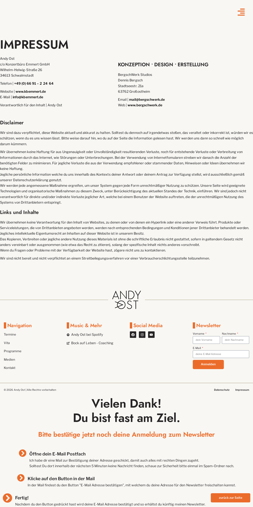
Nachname (229, 333)
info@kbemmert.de (28, 97)
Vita (7, 343)
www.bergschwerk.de (145, 105)
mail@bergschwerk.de (147, 99)
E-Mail (197, 348)
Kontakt (10, 368)
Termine (10, 335)
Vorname (199, 333)
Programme (13, 351)
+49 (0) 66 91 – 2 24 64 (34, 83)
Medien (10, 359)
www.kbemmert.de (31, 91)
